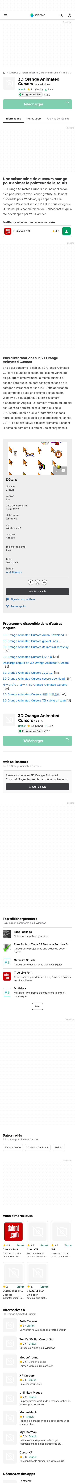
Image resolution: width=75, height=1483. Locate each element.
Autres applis (16, 606)
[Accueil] (4, 72)
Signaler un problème (20, 599)
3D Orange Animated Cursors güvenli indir (30, 641)
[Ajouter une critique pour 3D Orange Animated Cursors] (35, 89)
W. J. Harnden (14, 572)
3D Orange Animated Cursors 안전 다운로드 (31, 694)
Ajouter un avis (37, 591)
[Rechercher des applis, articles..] (61, 15)
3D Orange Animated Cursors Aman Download (33, 635)
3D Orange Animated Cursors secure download (34, 678)
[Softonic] (37, 15)
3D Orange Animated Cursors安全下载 (27, 657)
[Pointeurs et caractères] (53, 72)
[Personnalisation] (30, 72)
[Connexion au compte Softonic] (69, 15)
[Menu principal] (5, 15)
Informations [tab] (13, 118)
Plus (37, 1006)
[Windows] (13, 72)
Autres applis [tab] (34, 118)
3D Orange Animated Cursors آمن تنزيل (28, 672)
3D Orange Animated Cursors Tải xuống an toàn (34, 700)
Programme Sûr (30, 94)
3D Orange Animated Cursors (38, 81)
